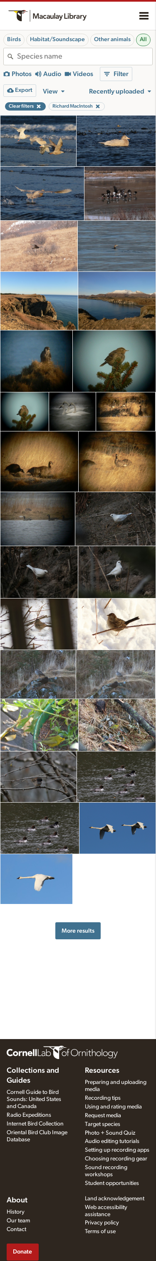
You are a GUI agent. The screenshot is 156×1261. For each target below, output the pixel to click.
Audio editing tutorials (112, 1141)
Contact (16, 1229)
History (16, 1212)
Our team (18, 1221)
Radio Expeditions (29, 1115)
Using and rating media (113, 1107)
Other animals (112, 39)
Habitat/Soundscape (57, 39)
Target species (102, 1124)
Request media (103, 1115)
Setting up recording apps (117, 1150)
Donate (22, 1252)
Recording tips (103, 1098)
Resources (102, 1070)
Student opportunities (112, 1183)
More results (78, 931)
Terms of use (100, 1231)
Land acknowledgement (114, 1199)
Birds (14, 39)
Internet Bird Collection (35, 1124)
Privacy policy (102, 1223)
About (17, 1200)
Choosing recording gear (116, 1159)
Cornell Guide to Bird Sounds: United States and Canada (34, 1099)
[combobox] (84, 56)
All (143, 39)
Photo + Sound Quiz (110, 1133)
